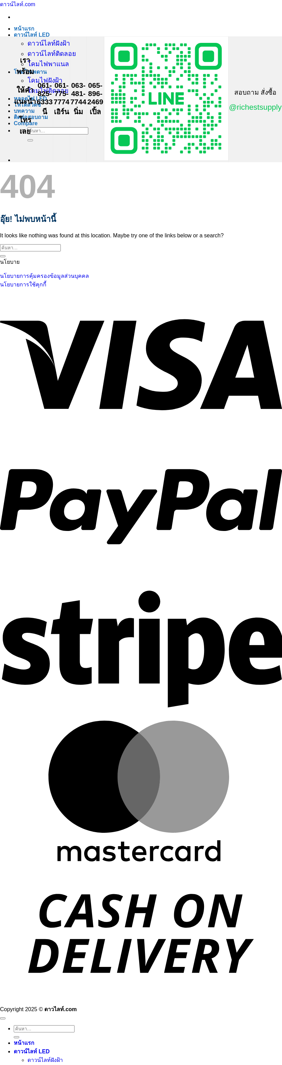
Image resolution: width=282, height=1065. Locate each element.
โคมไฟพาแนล (48, 64)
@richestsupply (255, 107)
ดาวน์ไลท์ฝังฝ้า (48, 43)
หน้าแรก (24, 29)
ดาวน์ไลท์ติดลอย (51, 53)
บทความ (24, 111)
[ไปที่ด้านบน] (2, 1018)
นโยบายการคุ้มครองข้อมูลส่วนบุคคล (44, 276)
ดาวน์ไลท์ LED (31, 35)
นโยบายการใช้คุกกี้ (23, 284)
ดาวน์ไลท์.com (17, 4)
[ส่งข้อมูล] (30, 140)
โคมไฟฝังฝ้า (45, 80)
